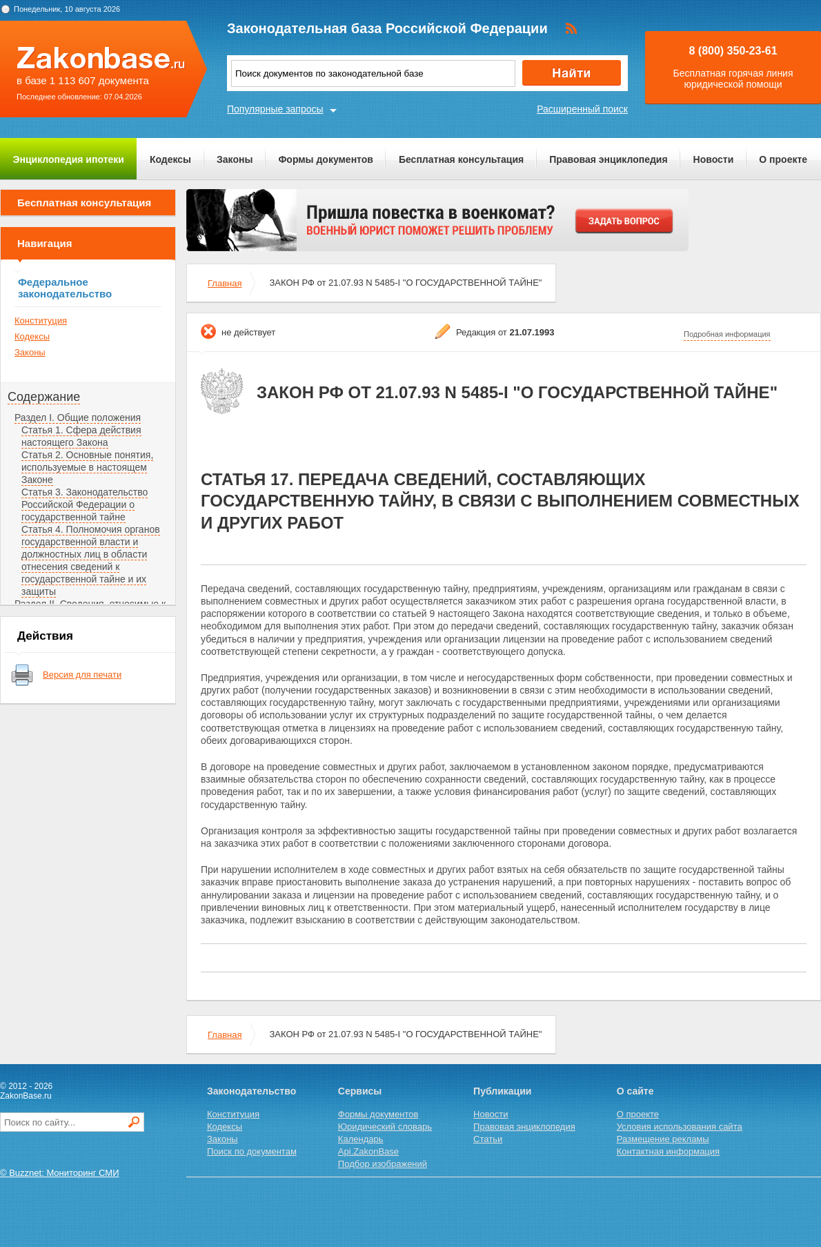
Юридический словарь (385, 1126)
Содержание (44, 397)
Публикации (502, 1091)
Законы (235, 159)
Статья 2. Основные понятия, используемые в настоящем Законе (87, 467)
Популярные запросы (275, 109)
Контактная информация (668, 1151)
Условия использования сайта (679, 1126)
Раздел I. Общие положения (77, 417)
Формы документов (325, 159)
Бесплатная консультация (461, 159)
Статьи (487, 1139)
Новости (713, 159)
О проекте (783, 159)
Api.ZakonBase (368, 1151)
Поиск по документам (252, 1151)
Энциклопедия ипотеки (68, 159)
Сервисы (360, 1091)
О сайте (635, 1091)
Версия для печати (82, 674)
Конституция (40, 320)
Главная (224, 283)
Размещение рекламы (663, 1139)
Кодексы (170, 159)
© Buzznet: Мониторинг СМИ (59, 1173)
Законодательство (251, 1091)
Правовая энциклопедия (608, 159)
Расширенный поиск (582, 109)
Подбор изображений (382, 1164)
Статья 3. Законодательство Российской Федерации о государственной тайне (84, 504)
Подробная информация (727, 334)
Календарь (361, 1139)
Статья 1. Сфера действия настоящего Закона (81, 436)
